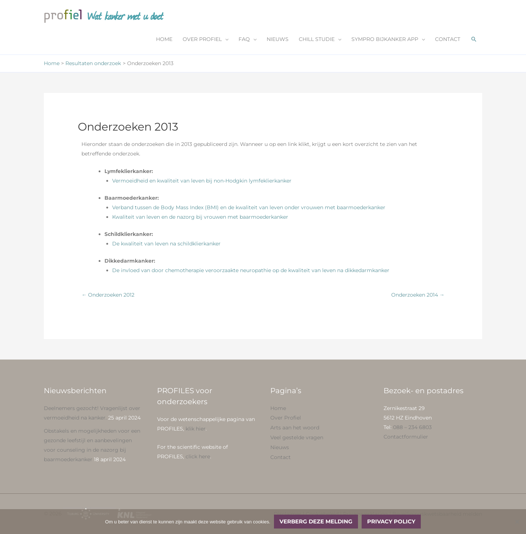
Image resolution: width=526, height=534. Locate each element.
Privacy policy (391, 521)
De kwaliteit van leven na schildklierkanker (166, 243)
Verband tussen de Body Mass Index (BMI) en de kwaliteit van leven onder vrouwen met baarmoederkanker (248, 207)
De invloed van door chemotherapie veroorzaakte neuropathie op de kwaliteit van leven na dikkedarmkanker (250, 270)
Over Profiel (285, 417)
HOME (164, 39)
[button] (473, 39)
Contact (280, 455)
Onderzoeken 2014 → (418, 295)
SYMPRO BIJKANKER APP (384, 39)
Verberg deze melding (315, 521)
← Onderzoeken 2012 (107, 295)
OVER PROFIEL (202, 39)
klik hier (196, 428)
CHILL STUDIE (317, 39)
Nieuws (279, 446)
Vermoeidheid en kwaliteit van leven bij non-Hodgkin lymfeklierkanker (201, 180)
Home (278, 408)
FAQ (244, 39)
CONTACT (447, 39)
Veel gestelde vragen (296, 436)
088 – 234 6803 (412, 427)
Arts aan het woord (294, 427)
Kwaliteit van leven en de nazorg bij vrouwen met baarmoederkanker (200, 217)
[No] (517, 521)
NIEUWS (278, 39)
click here (198, 456)
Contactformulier (406, 436)
